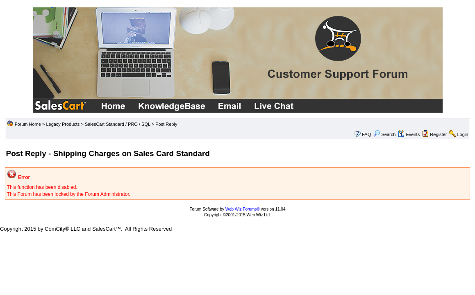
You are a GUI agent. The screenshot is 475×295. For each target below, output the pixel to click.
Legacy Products (63, 124)
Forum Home (28, 124)
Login (462, 134)
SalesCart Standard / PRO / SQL (117, 124)
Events (409, 134)
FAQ (366, 134)
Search (384, 134)
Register (438, 134)
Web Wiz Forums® (242, 209)
